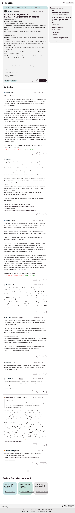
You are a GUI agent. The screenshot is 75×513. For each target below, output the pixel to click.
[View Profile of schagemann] (10, 450)
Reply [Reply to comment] (43, 153)
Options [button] (46, 7)
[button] (33, 80)
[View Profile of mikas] (8, 92)
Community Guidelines (46, 511)
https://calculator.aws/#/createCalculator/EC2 (20, 210)
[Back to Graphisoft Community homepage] (10, 2)
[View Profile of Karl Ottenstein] (10, 397)
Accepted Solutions (27, 491)
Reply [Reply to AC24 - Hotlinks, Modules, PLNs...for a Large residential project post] (43, 80)
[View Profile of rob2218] (10, 11)
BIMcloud (7, 80)
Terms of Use (35, 511)
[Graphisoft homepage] (68, 506)
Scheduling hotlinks (58, 27)
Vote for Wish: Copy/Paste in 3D (13, 441)
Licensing (54, 34)
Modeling (54, 41)
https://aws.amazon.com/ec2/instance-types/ (19, 206)
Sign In (70, 2)
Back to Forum (10, 491)
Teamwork (13, 80)
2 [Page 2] (25, 471)
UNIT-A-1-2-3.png (11, 75)
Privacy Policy (26, 511)
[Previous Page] (20, 471)
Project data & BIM (56, 24)
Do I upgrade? (56, 32)
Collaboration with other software (60, 14)
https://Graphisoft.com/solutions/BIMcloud (24, 457)
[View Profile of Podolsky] (9, 159)
